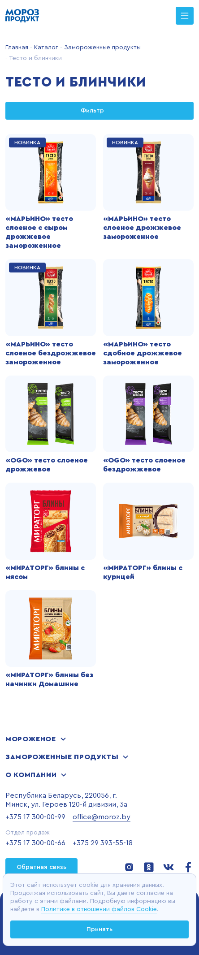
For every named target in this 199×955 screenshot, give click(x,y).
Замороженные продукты (101, 47)
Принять (99, 929)
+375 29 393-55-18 (103, 843)
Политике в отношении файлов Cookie (99, 909)
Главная (16, 47)
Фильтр (99, 110)
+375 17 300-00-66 (35, 843)
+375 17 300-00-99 (35, 817)
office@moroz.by (101, 817)
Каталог (45, 47)
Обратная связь (41, 867)
